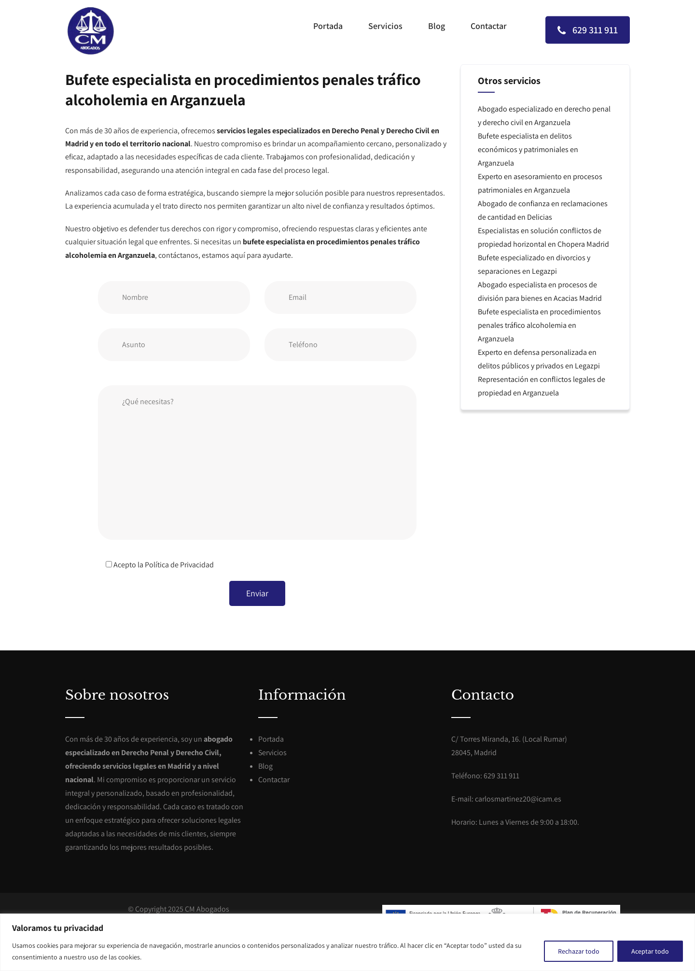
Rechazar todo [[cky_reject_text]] (578, 951)
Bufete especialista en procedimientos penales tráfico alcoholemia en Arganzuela (539, 325)
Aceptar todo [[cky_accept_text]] (650, 951)
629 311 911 (587, 29)
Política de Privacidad (179, 565)
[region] (347, 942)
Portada (328, 25)
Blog (436, 25)
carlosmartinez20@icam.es (518, 799)
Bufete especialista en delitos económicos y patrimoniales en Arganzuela (528, 149)
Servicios (385, 25)
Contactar (489, 25)
